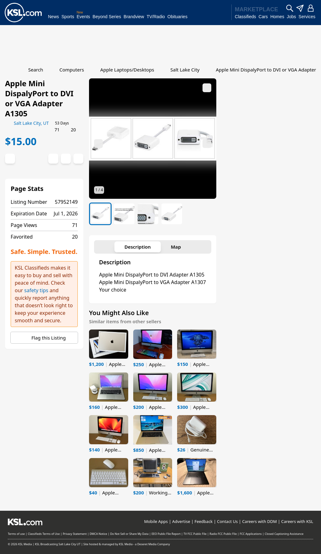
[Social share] (53, 159)
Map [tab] (176, 247)
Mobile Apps (156, 521)
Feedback (203, 521)
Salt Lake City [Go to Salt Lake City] (185, 69)
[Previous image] (98, 143)
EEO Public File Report (166, 534)
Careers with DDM (259, 521)
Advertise (181, 521)
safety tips (36, 290)
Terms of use (16, 534)
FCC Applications (251, 534)
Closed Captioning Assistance (284, 534)
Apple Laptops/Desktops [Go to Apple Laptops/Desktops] (127, 69)
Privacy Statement (75, 534)
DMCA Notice (98, 534)
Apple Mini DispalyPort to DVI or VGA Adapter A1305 (39, 98)
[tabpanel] (152, 276)
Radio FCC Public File (223, 534)
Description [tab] (137, 247)
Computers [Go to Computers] (71, 69)
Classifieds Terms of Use (44, 534)
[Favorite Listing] (10, 159)
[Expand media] (207, 87)
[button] (152, 138)
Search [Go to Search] (35, 69)
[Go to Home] (9, 69)
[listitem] (100, 214)
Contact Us (227, 521)
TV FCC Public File (195, 534)
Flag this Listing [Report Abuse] (44, 338)
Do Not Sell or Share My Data (129, 534)
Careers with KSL (297, 521)
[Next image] (207, 143)
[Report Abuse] (78, 159)
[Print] (66, 159)
